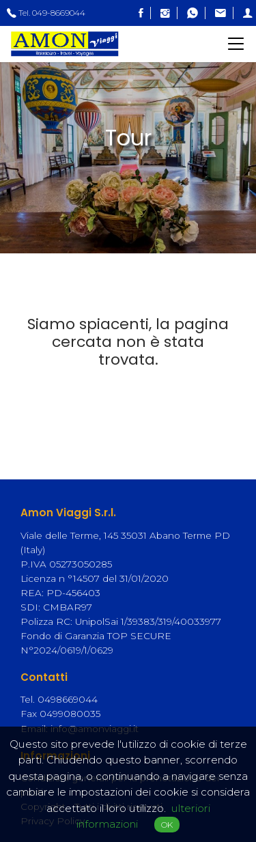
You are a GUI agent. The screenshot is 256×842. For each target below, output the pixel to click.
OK (167, 824)
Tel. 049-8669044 (46, 13)
